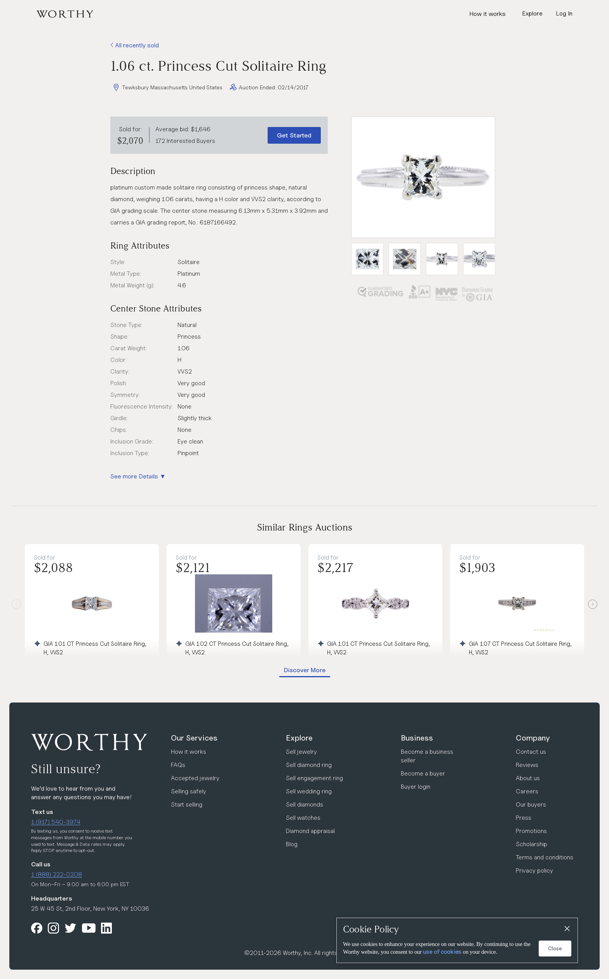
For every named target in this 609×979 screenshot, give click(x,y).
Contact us (531, 751)
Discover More (304, 670)
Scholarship (531, 844)
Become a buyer (423, 773)
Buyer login (415, 786)
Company (533, 738)
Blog (292, 844)
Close (555, 948)
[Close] (566, 929)
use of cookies (442, 951)
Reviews (527, 765)
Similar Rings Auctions (304, 527)
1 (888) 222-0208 (56, 874)
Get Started (294, 135)
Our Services (194, 738)
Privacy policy (534, 870)
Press (523, 817)
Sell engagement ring (314, 778)
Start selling (186, 804)
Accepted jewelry (195, 778)
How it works (487, 13)
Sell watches (303, 817)
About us (528, 778)
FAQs (178, 765)
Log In (564, 13)
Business (417, 738)
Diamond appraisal (310, 831)
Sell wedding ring (309, 791)
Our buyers (531, 804)
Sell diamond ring (309, 765)
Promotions (531, 831)
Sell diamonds (304, 804)
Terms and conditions (544, 857)
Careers (527, 791)
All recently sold (134, 45)
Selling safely (188, 791)
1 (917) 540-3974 (55, 822)
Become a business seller (427, 756)
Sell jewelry (301, 751)
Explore (299, 738)
